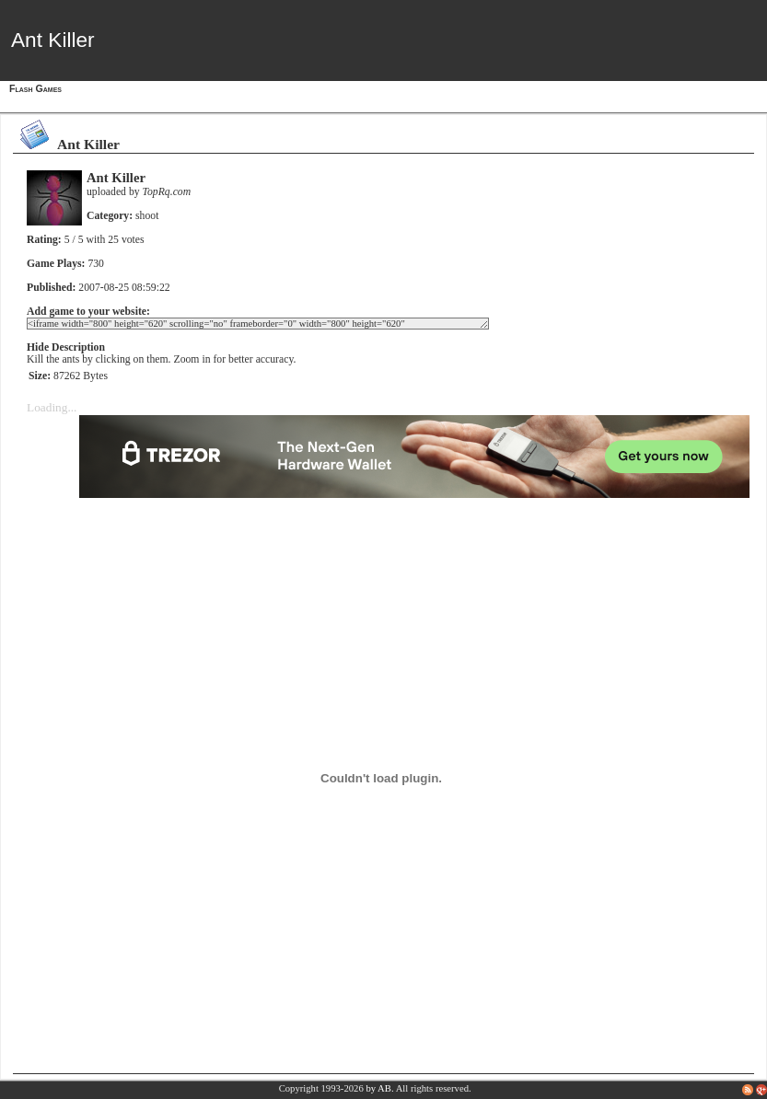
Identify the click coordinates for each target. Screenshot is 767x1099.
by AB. (379, 1088)
